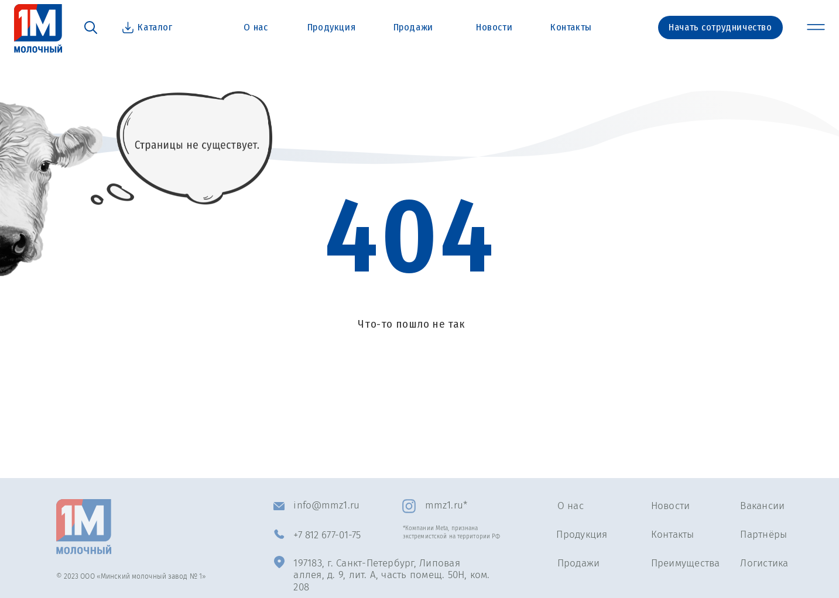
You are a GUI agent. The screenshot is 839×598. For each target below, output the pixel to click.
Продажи (578, 563)
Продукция (581, 534)
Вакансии (762, 505)
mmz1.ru (444, 505)
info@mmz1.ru (326, 505)
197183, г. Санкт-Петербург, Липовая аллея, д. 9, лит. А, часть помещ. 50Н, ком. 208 (391, 575)
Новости (670, 505)
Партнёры (763, 534)
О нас (570, 505)
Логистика (764, 563)
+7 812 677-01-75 (327, 535)
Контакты (672, 534)
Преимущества (685, 563)
